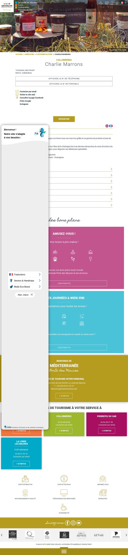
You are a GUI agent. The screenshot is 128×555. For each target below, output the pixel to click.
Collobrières (23, 7)
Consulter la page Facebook (31, 98)
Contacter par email (28, 91)
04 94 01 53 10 (21, 454)
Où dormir (64, 316)
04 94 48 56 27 (21, 422)
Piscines (64, 323)
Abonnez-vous (102, 484)
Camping (81, 316)
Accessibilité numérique (71, 544)
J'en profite (64, 283)
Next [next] (124, 535)
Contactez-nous (64, 484)
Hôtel (46, 316)
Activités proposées (25, 169)
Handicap (46, 323)
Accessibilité (64, 513)
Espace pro (102, 499)
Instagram (24, 104)
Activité (55, 259)
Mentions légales (54, 544)
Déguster (29, 54)
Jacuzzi (81, 323)
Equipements (21, 199)
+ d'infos (64, 396)
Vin (90, 259)
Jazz (37, 259)
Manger (90, 252)
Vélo (55, 252)
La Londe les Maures (27, 2)
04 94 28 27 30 (107, 422)
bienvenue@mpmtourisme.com (64, 389)
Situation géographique (27, 175)
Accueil (19, 54)
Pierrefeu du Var (25, 10)
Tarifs (18, 187)
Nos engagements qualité (25, 499)
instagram (25, 163)
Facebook (67, 523)
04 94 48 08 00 (64, 422)
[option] (64, 535)
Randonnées (73, 259)
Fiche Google (25, 101)
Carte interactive (25, 484)
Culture (73, 252)
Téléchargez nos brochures (64, 499)
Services (19, 205)
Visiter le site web (27, 95)
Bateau (37, 252)
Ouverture (20, 181)
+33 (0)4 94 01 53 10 (65, 386)
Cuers (20, 5)
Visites (19, 193)
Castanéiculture (44, 54)
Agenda (124, 552)
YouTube (79, 523)
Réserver (64, 119)
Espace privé (86, 544)
